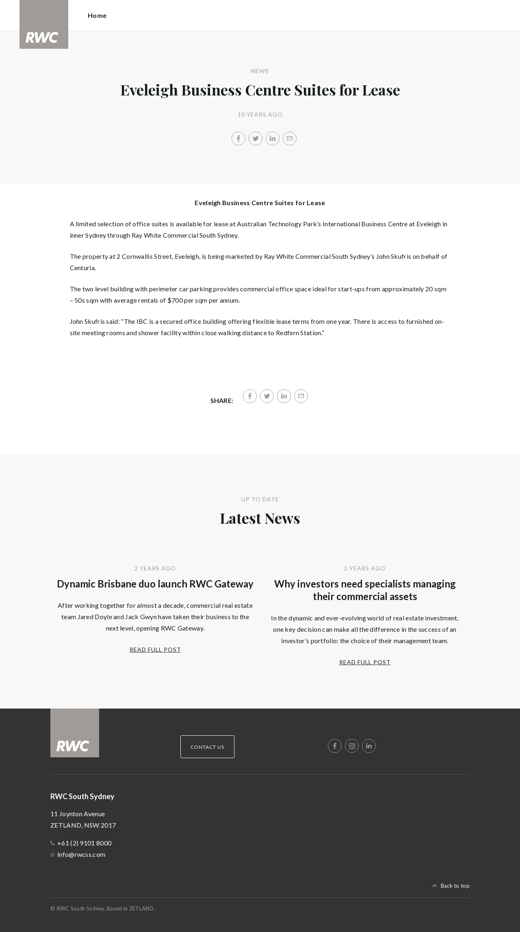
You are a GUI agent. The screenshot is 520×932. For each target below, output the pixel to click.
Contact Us (207, 747)
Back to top (455, 885)
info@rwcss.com (81, 854)
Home (97, 15)
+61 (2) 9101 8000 (84, 843)
